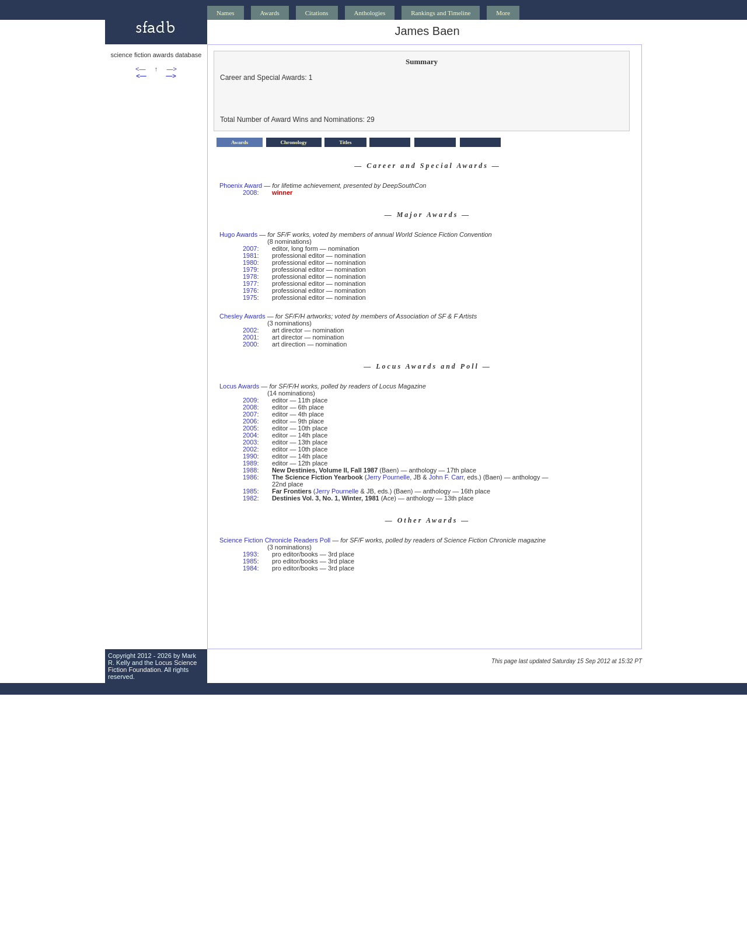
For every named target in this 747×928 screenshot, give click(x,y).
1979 (250, 269)
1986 (250, 477)
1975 (250, 297)
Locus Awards (239, 386)
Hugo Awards (238, 234)
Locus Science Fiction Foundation (152, 666)
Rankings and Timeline (440, 12)
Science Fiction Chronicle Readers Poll (274, 540)
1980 (250, 262)
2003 (250, 442)
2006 (250, 421)
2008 (250, 192)
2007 (250, 248)
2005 (250, 428)
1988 (250, 470)
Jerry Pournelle (388, 477)
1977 (250, 283)
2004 (250, 435)
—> (172, 68)
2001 (250, 337)
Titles (345, 142)
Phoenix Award (240, 185)
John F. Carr (446, 477)
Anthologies (370, 12)
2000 (250, 344)
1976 (250, 290)
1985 (250, 491)
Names (226, 12)
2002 (250, 330)
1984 (250, 568)
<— (140, 68)
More (503, 12)
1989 (250, 463)
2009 (250, 400)
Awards (270, 12)
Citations (317, 12)
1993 (250, 554)
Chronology (294, 142)
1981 (250, 255)
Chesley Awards (242, 316)
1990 (250, 456)
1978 (250, 276)
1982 (250, 498)
